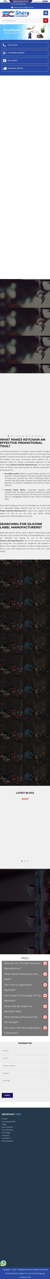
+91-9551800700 (18, 4)
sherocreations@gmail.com (22, 7)
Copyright (6, 1269)
